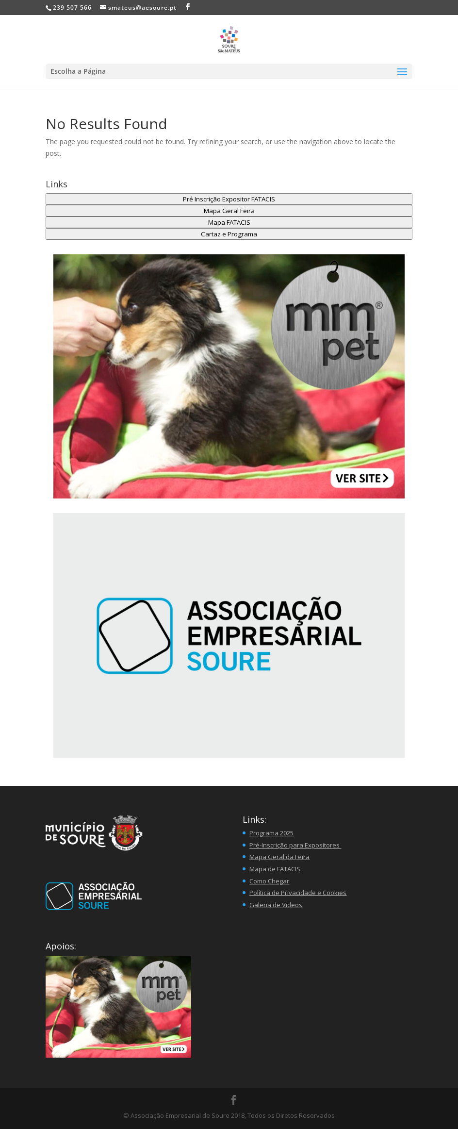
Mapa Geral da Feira (279, 856)
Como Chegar (269, 881)
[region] (229, 635)
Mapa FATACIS (229, 222)
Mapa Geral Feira (229, 210)
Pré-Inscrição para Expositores (295, 845)
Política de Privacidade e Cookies (297, 892)
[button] (229, 376)
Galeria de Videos (275, 904)
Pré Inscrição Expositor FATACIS (229, 199)
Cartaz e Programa (229, 234)
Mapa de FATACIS (274, 868)
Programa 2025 (271, 833)
